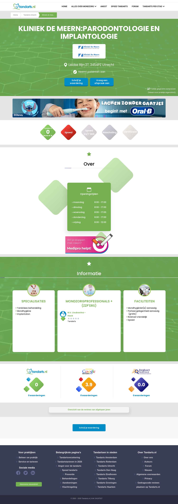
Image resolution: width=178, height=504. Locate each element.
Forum (135, 6)
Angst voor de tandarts (69, 466)
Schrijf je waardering (76, 82)
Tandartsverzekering (70, 457)
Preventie (69, 474)
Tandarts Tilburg (106, 478)
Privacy (148, 478)
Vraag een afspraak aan (101, 82)
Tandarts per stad (152, 6)
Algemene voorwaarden (148, 474)
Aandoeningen (69, 483)
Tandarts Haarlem (106, 487)
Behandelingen (69, 478)
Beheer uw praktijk (28, 457)
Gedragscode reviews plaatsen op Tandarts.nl (148, 485)
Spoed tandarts (119, 6)
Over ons (148, 457)
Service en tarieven (28, 461)
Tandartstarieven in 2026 (69, 461)
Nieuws (148, 470)
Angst (103, 6)
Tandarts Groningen (106, 483)
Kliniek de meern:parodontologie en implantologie (49, 15)
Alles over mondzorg (82, 6)
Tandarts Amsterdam (106, 457)
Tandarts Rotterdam (107, 461)
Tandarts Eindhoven (106, 474)
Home (64, 6)
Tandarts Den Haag (106, 470)
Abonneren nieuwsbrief (29, 484)
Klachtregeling (69, 487)
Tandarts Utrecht (29, 15)
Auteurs (148, 461)
